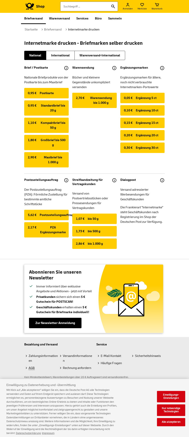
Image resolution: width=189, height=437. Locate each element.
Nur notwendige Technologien (171, 415)
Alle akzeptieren (171, 427)
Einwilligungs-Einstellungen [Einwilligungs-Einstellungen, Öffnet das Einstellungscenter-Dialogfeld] (171, 401)
